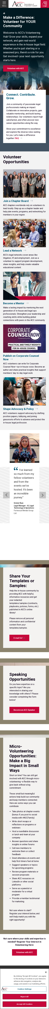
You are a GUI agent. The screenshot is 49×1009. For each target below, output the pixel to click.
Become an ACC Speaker (24, 672)
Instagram (44, 938)
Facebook (30, 938)
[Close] (46, 972)
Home (4, 13)
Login (45, 6)
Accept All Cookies (24, 1004)
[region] (24, 989)
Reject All (24, 997)
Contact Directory (12, 959)
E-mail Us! (19, 600)
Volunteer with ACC (24, 914)
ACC (11, 937)
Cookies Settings (24, 989)
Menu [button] (4, 6)
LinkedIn (40, 938)
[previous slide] (6, 476)
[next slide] (42, 476)
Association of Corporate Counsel (24, 4)
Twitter (35, 938)
